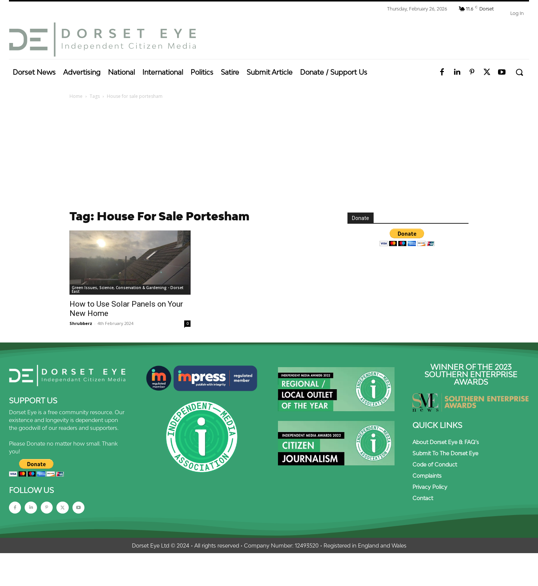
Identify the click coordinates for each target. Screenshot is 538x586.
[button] (519, 72)
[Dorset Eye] (102, 39)
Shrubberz (80, 323)
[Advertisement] (269, 156)
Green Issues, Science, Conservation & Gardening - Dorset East (127, 289)
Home (76, 96)
